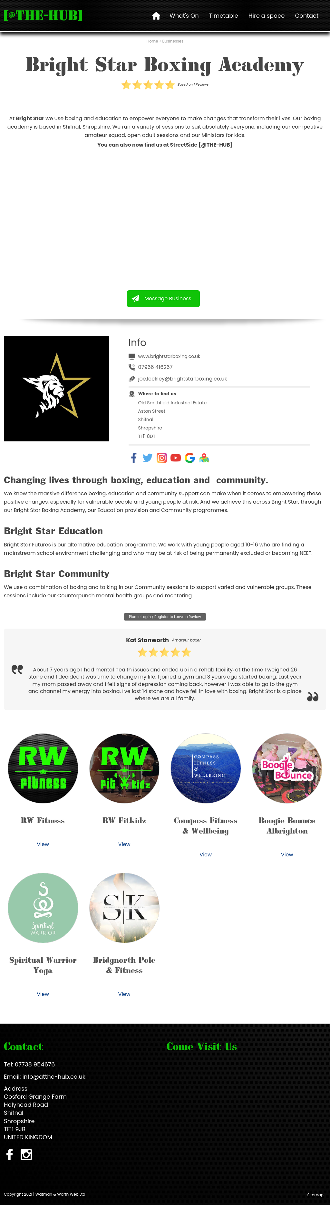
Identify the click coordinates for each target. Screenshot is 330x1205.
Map (204, 458)
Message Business (167, 298)
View (43, 844)
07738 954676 (35, 1064)
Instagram (162, 458)
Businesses (173, 41)
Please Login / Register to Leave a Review (165, 616)
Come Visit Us (202, 1046)
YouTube (175, 458)
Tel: (8, 1064)
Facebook (134, 458)
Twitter (147, 458)
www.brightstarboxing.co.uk (169, 356)
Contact (23, 1046)
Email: (12, 1077)
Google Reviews (190, 458)
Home (152, 41)
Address (15, 1088)
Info (138, 343)
